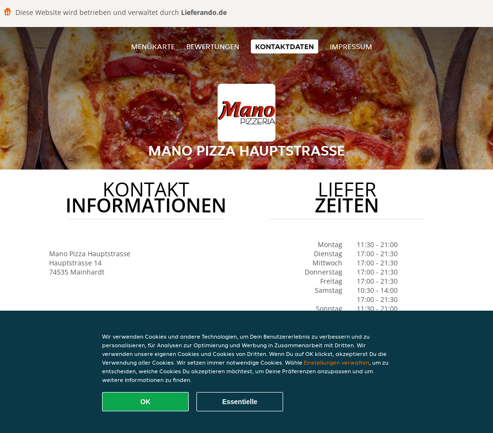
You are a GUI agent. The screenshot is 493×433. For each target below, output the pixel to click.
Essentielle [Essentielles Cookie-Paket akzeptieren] (239, 402)
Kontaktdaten (284, 46)
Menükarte (153, 46)
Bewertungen (212, 46)
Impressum (351, 46)
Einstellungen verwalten (336, 362)
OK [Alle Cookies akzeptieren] (146, 402)
